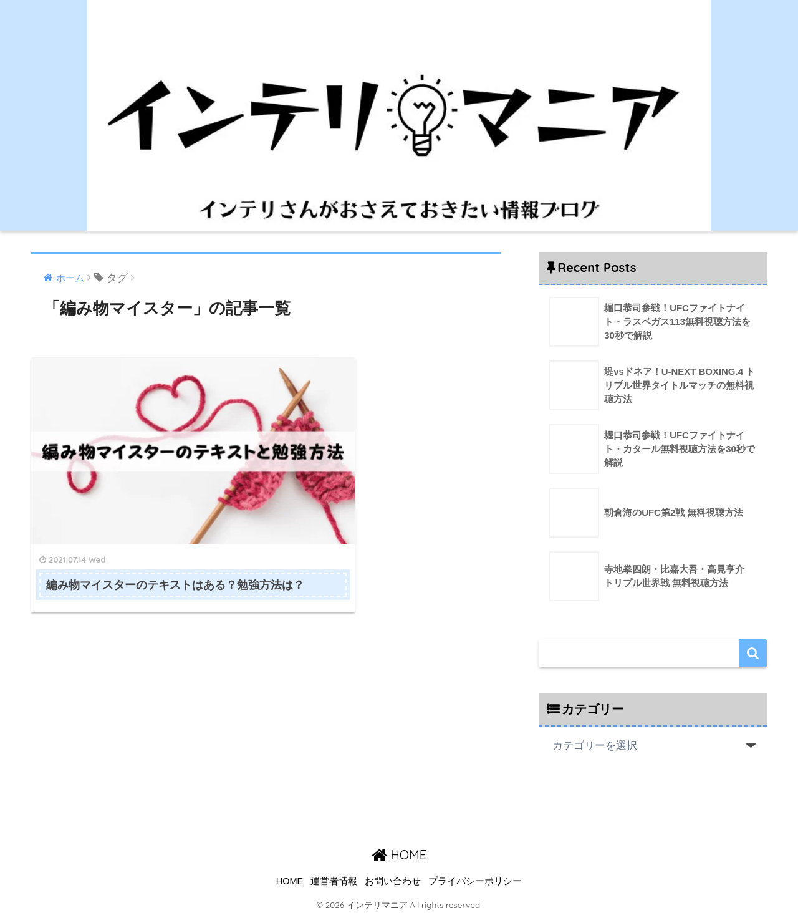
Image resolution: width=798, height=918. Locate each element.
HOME (399, 854)
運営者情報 (333, 881)
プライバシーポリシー (475, 881)
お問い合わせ (393, 881)
